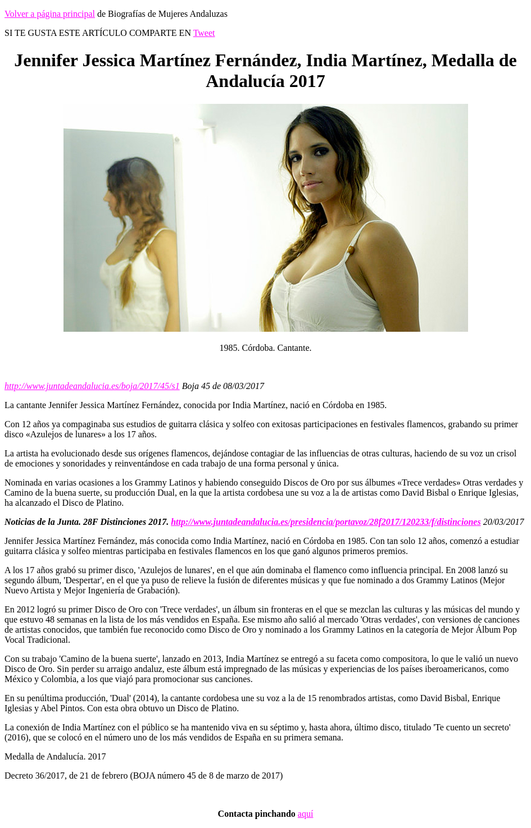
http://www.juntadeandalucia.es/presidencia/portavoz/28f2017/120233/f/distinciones (325, 522)
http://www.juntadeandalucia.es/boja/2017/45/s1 (92, 386)
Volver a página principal (49, 14)
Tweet (204, 33)
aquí (306, 813)
